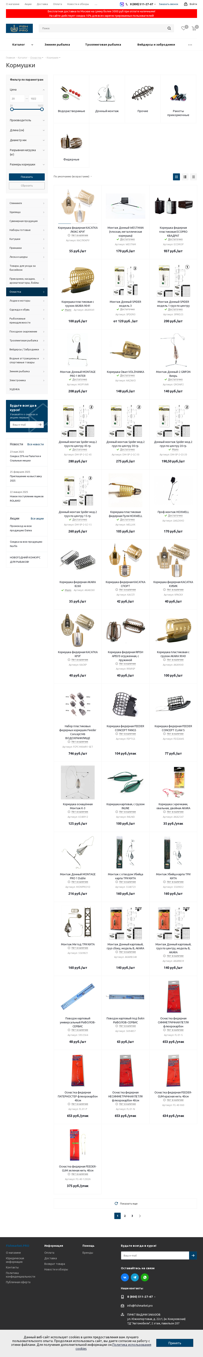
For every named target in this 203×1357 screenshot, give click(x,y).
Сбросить (27, 185)
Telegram (135, 1277)
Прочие (142, 111)
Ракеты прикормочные (178, 113)
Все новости (35, 444)
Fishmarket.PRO (17, 1245)
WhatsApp (145, 1277)
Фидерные (71, 159)
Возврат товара (54, 1263)
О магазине (13, 1252)
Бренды (88, 1252)
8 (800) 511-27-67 (140, 1296)
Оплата (49, 1252)
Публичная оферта (18, 1282)
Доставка (50, 1258)
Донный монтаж (107, 111)
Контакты (12, 1267)
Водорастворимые (71, 111)
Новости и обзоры (56, 1269)
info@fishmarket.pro (140, 1305)
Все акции (37, 518)
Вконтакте (125, 1277)
